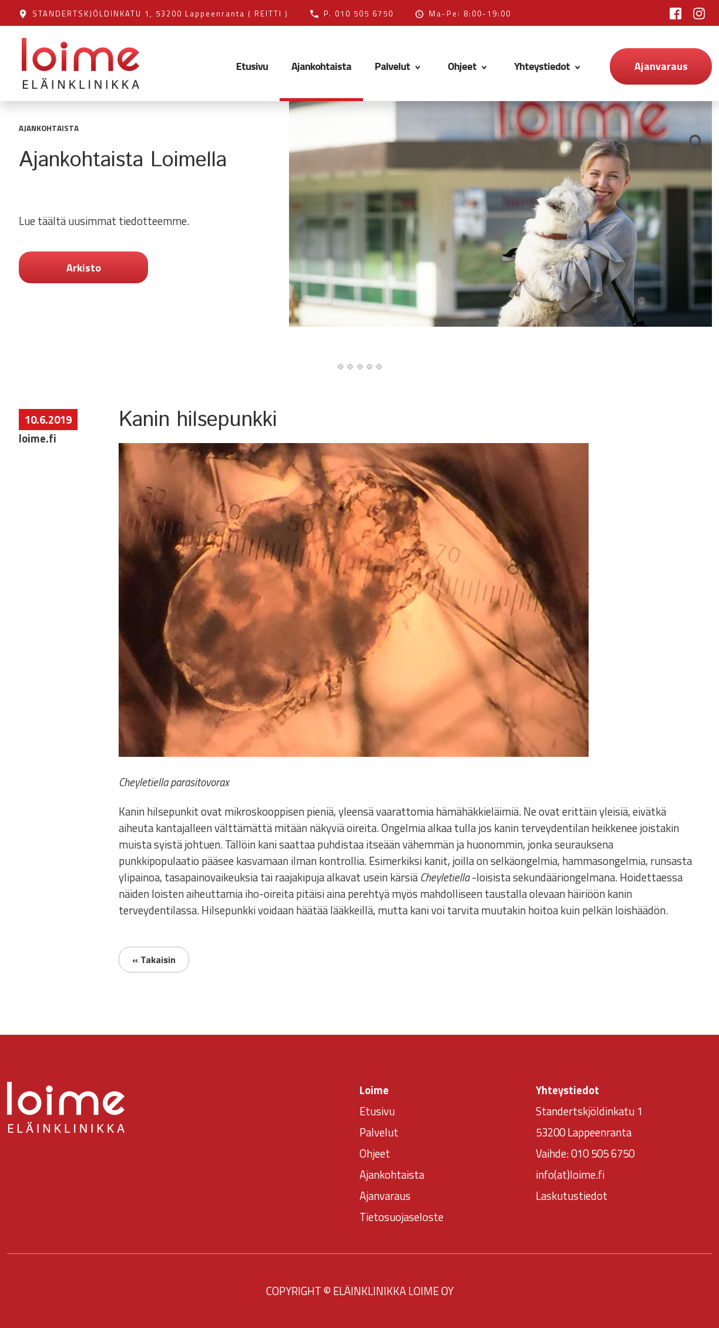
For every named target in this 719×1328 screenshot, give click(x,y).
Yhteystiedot (549, 66)
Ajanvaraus (661, 66)
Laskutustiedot (571, 1196)
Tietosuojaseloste (402, 1217)
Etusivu (252, 66)
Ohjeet (469, 66)
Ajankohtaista (321, 66)
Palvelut (399, 66)
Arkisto (83, 268)
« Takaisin (154, 960)
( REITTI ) (268, 13)
